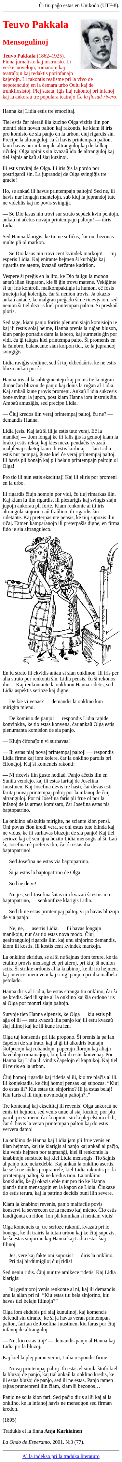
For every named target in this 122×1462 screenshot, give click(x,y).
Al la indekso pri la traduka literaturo (61, 1456)
